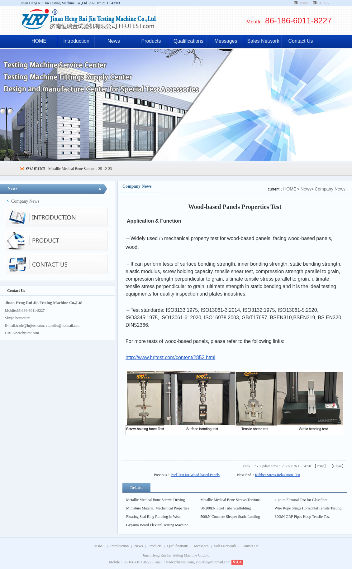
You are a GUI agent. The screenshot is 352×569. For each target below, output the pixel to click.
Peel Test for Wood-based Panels (195, 475)
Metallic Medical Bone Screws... (72, 168)
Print (320, 466)
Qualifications (188, 41)
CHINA (323, 3)
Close (337, 466)
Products (151, 41)
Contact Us (300, 41)
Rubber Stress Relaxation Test (277, 475)
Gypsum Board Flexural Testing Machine (157, 525)
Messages (226, 41)
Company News (330, 188)
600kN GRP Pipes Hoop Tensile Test (302, 516)
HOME (303, 3)
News (113, 41)
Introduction (76, 41)
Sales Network (263, 41)
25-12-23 (104, 168)
